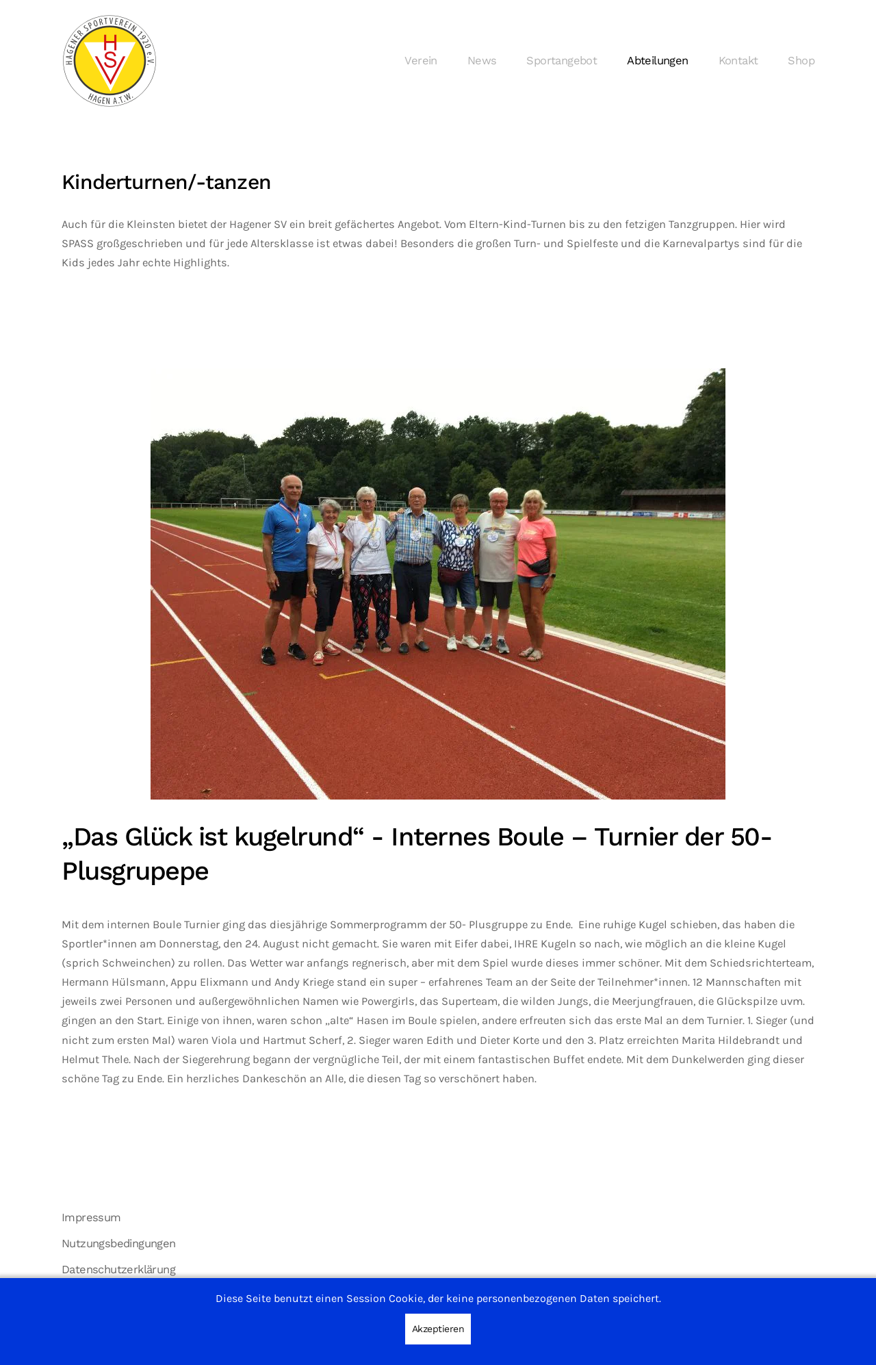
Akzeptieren (438, 1328)
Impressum (91, 1217)
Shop (801, 60)
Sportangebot (561, 60)
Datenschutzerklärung (118, 1269)
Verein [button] (420, 60)
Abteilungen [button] (657, 60)
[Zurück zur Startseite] (109, 61)
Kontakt (738, 60)
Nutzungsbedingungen (119, 1243)
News (482, 60)
